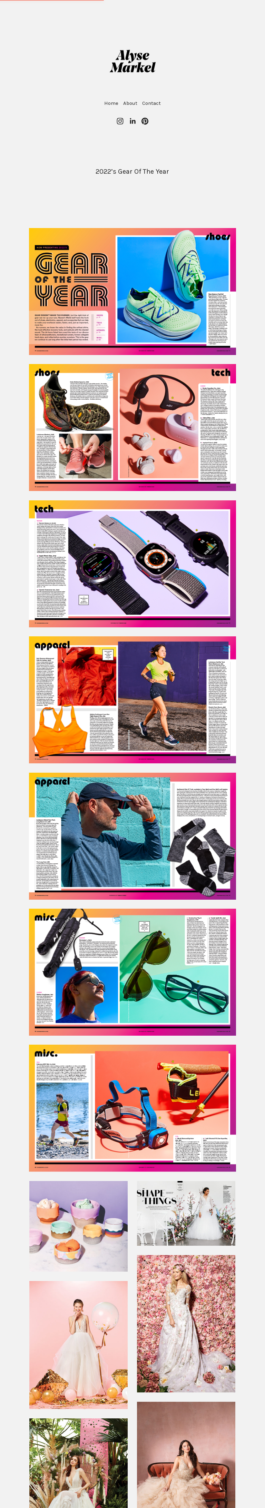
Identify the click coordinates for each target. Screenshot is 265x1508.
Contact (151, 103)
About (130, 103)
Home (111, 103)
